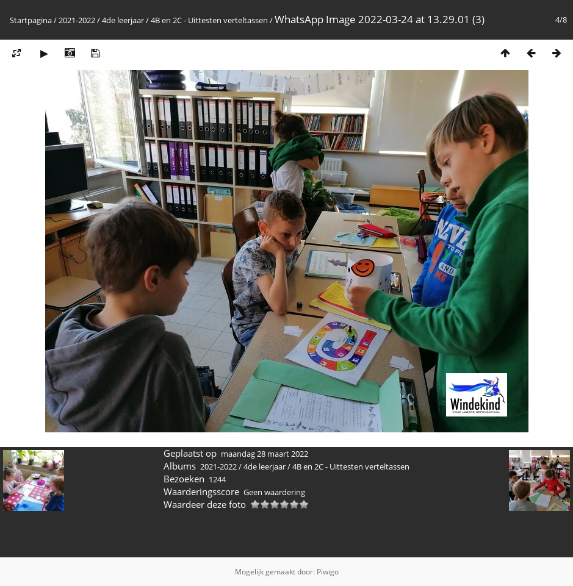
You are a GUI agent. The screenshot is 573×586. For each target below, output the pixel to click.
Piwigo (328, 571)
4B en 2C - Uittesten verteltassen (209, 20)
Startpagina (31, 20)
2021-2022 (77, 20)
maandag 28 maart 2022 (264, 453)
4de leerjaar (123, 20)
